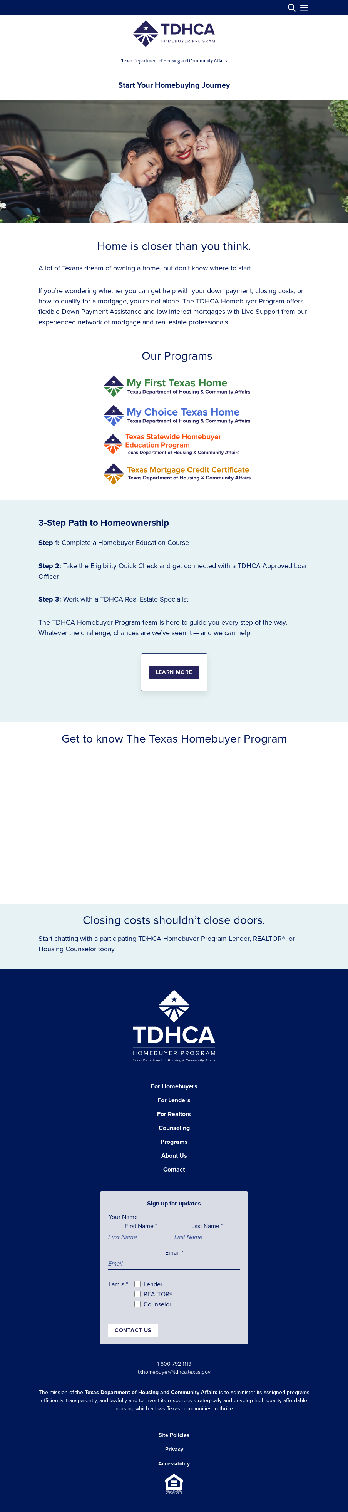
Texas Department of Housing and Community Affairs (151, 1392)
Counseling (174, 1127)
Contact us (133, 1330)
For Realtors (174, 1114)
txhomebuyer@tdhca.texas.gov (174, 1372)
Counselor (157, 1304)
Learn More (174, 672)
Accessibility (174, 1463)
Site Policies (174, 1435)
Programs (174, 1141)
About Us (174, 1155)
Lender (153, 1284)
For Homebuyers (174, 1086)
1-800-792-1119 (174, 1364)
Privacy (174, 1449)
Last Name (207, 1226)
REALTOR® (158, 1294)
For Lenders (174, 1100)
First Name (141, 1226)
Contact (174, 1169)
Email (174, 1252)
